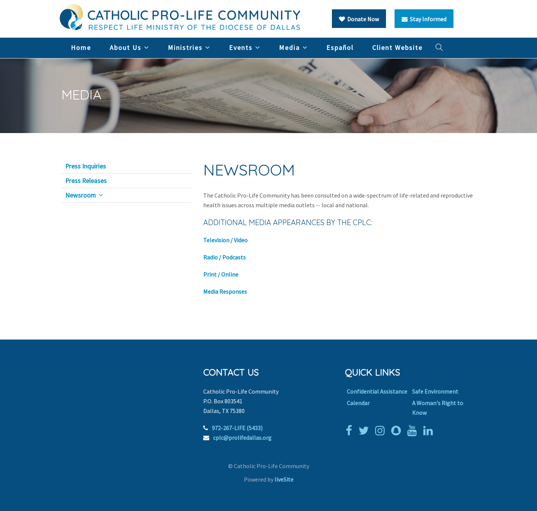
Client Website (397, 47)
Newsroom (80, 195)
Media (289, 47)
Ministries (185, 47)
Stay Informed (424, 19)
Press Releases (86, 181)
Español (340, 47)
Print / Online (220, 274)
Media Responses (225, 291)
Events (240, 47)
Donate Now (359, 19)
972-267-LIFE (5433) (237, 428)
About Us (125, 47)
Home (81, 47)
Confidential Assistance (377, 391)
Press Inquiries (85, 166)
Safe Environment (435, 391)
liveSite (283, 479)
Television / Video (225, 240)
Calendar (358, 403)
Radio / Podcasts (224, 257)
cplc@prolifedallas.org (242, 437)
